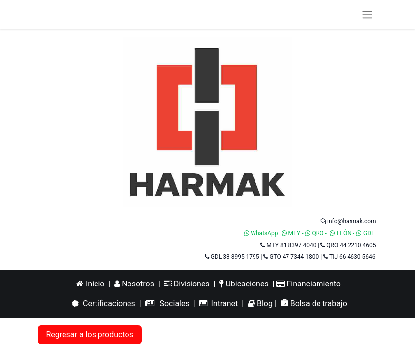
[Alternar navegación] (367, 14)
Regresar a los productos (89, 334)
